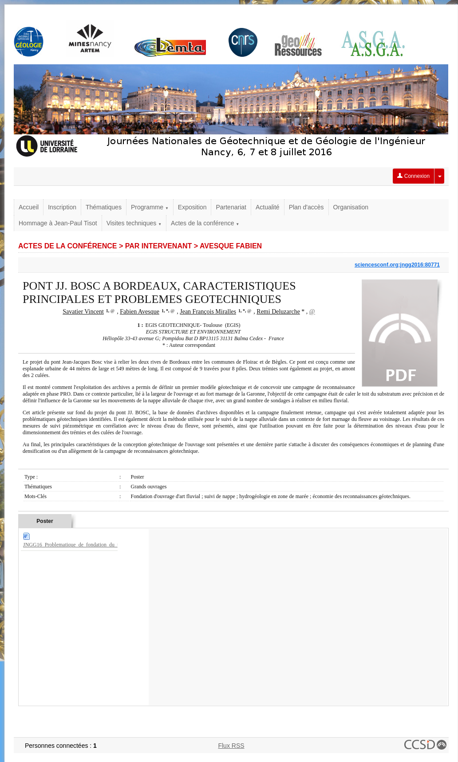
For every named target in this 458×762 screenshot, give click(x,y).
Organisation (350, 207)
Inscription (62, 207)
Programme (150, 207)
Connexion (413, 176)
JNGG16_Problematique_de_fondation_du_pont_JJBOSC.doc (89, 545)
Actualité (268, 207)
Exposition (192, 207)
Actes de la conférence (205, 223)
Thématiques (104, 207)
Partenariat (231, 207)
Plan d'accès (306, 207)
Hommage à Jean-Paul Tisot (58, 223)
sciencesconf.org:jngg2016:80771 (397, 265)
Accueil (29, 207)
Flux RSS (231, 745)
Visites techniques (134, 223)
